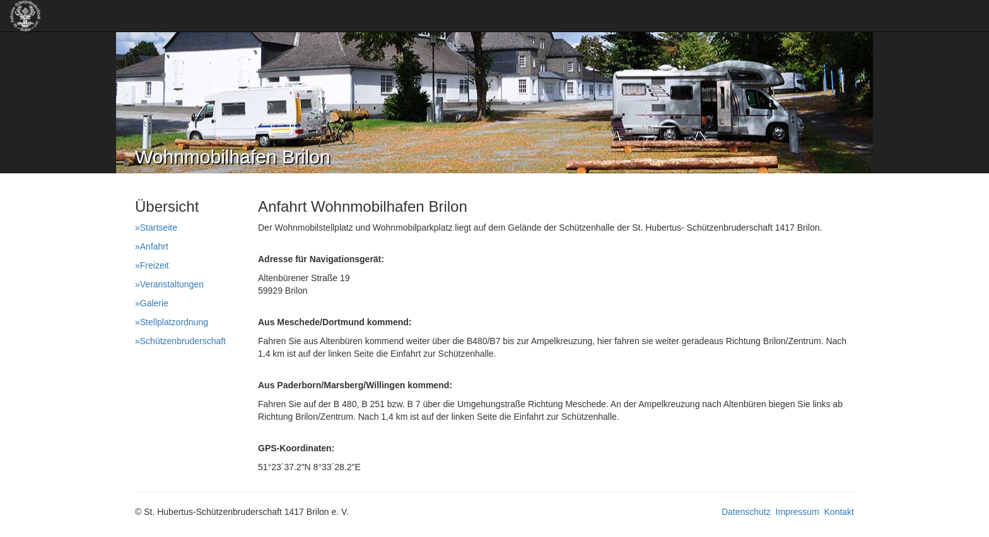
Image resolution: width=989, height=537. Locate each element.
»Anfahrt (151, 246)
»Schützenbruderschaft (180, 341)
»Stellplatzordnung (171, 322)
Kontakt (839, 512)
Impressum (797, 512)
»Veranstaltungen (169, 284)
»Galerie (151, 303)
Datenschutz (746, 512)
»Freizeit (152, 265)
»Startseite (156, 227)
